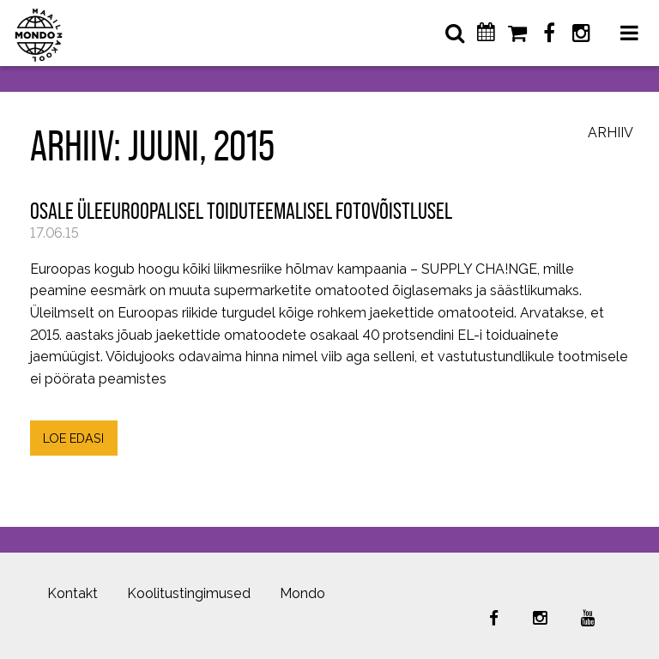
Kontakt (72, 593)
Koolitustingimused (189, 593)
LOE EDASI (73, 438)
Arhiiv (610, 133)
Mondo (302, 593)
